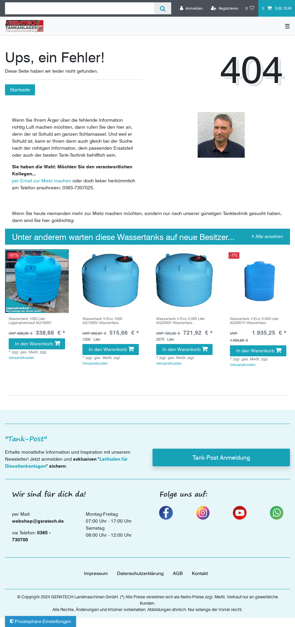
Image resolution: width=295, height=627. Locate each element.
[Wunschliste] (250, 8)
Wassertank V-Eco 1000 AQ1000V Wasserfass (102, 321)
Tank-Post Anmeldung (221, 457)
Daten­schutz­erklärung (140, 573)
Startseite (20, 89)
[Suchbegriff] (79, 8)
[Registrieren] (224, 8)
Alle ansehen (267, 236)
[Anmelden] (191, 8)
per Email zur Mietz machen (41, 180)
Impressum (96, 573)
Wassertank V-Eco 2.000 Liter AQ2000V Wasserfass (180, 321)
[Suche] (162, 8)
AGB (178, 573)
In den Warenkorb (37, 343)
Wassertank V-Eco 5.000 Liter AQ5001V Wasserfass (254, 321)
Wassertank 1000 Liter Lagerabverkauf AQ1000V (30, 321)
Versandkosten (21, 357)
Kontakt (200, 573)
